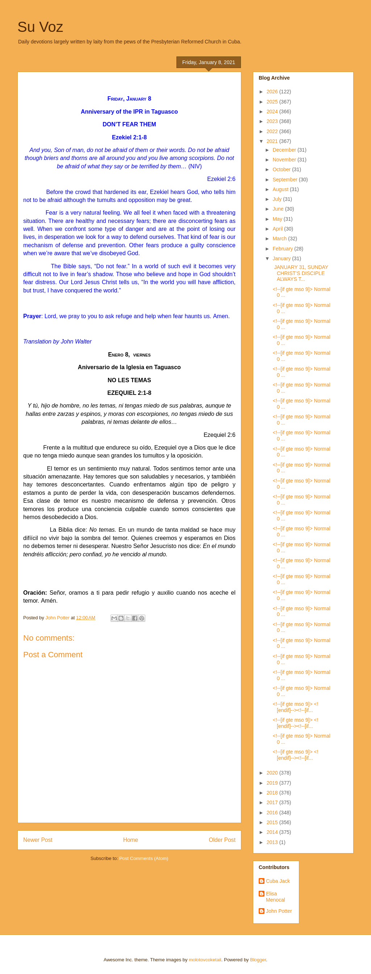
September (285, 179)
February (283, 249)
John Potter (279, 911)
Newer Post (38, 840)
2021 (273, 141)
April (278, 229)
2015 (273, 822)
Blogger (258, 959)
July (277, 199)
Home (130, 840)
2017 (273, 802)
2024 (273, 111)
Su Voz (40, 27)
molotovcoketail (205, 959)
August (280, 189)
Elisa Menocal (275, 897)
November (284, 160)
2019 (273, 783)
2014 (273, 832)
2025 (273, 102)
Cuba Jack (278, 881)
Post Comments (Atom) (143, 858)
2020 (273, 773)
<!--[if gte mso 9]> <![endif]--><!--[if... (294, 707)
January (282, 258)
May (277, 219)
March (280, 238)
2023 (273, 121)
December (284, 150)
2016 (273, 812)
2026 (273, 91)
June (278, 209)
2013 (273, 842)
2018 (273, 793)
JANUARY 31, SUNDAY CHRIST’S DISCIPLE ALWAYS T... (299, 273)
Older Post (222, 840)
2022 (273, 131)
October (282, 169)
